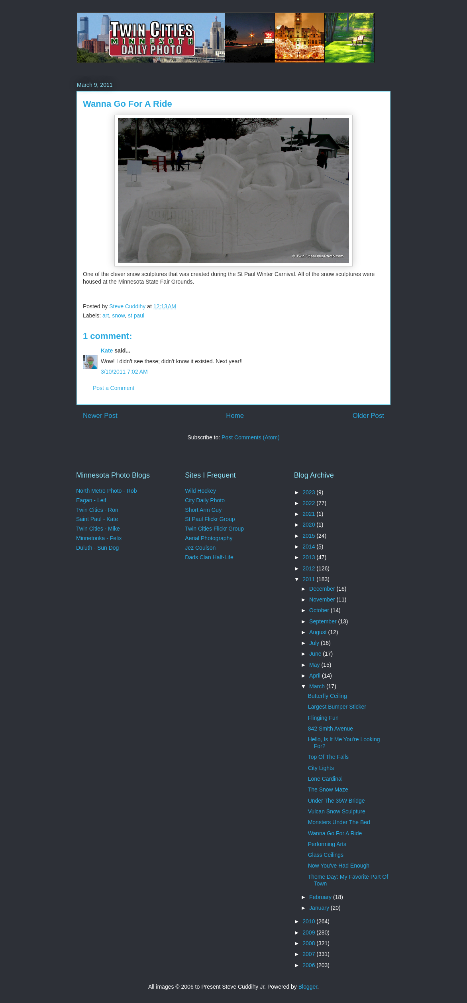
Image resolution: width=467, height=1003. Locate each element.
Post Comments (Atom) (250, 437)
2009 (309, 932)
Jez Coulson (200, 548)
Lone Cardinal (325, 779)
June (316, 653)
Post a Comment (113, 388)
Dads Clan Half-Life (209, 557)
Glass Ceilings (325, 855)
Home (235, 415)
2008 (309, 943)
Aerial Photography (208, 538)
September (323, 621)
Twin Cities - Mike (98, 528)
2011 (309, 579)
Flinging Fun (323, 718)
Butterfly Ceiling (327, 696)
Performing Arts (327, 844)
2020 (309, 524)
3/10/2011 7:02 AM (124, 371)
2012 (309, 568)
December (322, 589)
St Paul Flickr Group (210, 519)
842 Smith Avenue (330, 728)
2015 (309, 536)
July (315, 643)
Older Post (368, 415)
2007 (309, 954)
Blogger (307, 986)
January (320, 908)
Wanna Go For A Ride (335, 833)
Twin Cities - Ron (97, 510)
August (318, 632)
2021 (309, 514)
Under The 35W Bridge (336, 800)
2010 (309, 921)
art (105, 315)
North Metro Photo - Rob (106, 491)
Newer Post (100, 415)
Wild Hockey (200, 491)
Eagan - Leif (91, 500)
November (322, 599)
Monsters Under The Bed (339, 822)
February (321, 897)
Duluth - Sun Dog (97, 548)
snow (118, 315)
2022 (309, 503)
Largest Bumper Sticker (337, 706)
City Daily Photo (205, 500)
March (317, 686)
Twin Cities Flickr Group (214, 528)
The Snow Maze (328, 789)
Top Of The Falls (328, 757)
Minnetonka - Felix (99, 538)
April (315, 675)
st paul (136, 315)
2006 (309, 965)
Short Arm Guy (203, 510)
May (315, 665)
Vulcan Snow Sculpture (336, 811)
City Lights (321, 768)
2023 (309, 492)
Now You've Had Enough (338, 865)
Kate (107, 350)
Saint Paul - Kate (97, 519)
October (320, 610)
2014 (309, 546)
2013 (309, 557)
